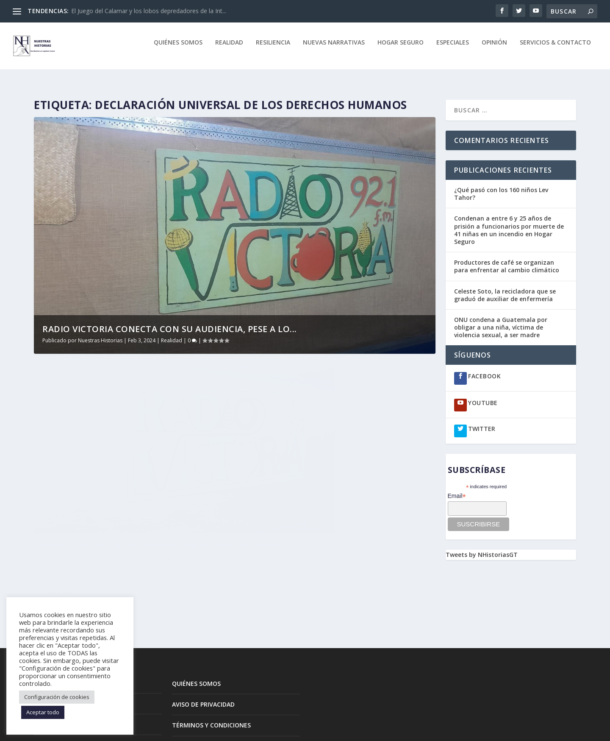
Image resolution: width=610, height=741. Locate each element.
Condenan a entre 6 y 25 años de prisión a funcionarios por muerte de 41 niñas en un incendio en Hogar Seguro (509, 222)
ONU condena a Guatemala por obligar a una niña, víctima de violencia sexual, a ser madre (500, 319)
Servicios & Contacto (555, 48)
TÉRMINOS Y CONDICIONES (211, 665)
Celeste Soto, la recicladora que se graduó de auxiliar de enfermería (505, 287)
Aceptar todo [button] (42, 712)
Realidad (229, 48)
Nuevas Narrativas (334, 48)
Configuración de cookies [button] (56, 697)
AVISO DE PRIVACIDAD (203, 644)
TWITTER (481, 421)
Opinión (494, 48)
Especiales (452, 48)
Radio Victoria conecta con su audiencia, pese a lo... (169, 321)
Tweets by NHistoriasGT (482, 547)
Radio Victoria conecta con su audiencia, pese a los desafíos (125, 491)
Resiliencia (273, 48)
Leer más (61, 552)
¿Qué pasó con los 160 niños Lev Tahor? (501, 186)
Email (457, 488)
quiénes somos (178, 48)
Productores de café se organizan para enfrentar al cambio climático (507, 258)
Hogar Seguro (400, 48)
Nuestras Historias (100, 332)
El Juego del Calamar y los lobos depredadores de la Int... (148, 11)
